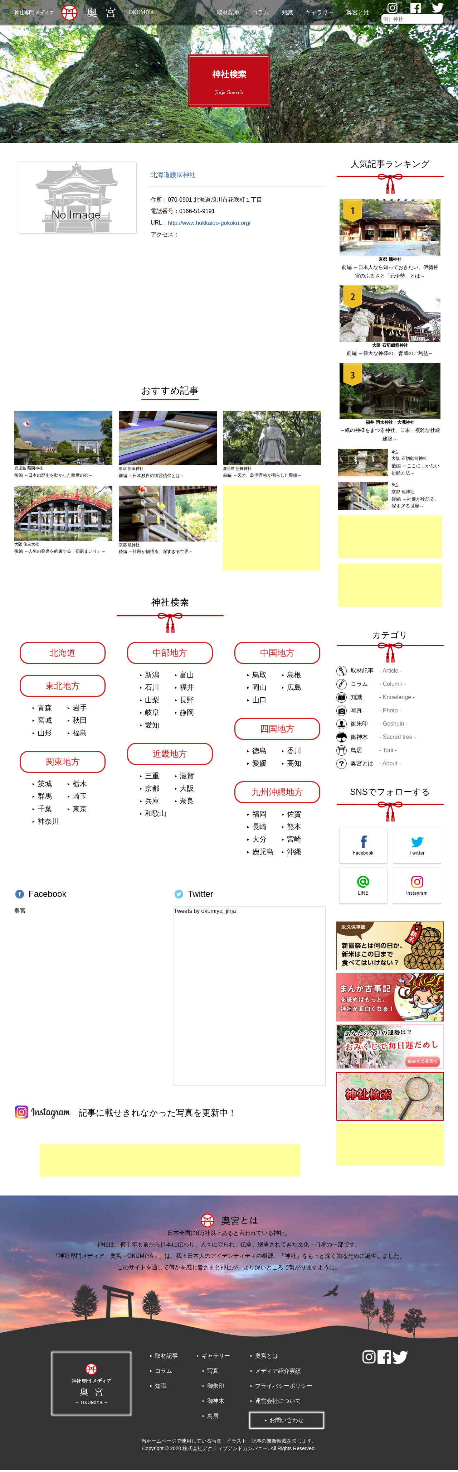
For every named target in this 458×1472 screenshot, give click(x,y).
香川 (294, 753)
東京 (80, 811)
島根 (294, 677)
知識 (287, 12)
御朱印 (215, 1388)
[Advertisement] (390, 536)
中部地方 (170, 655)
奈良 (187, 803)
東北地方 (62, 688)
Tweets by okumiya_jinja (205, 913)
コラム (260, 12)
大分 (259, 841)
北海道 (62, 655)
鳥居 (213, 1418)
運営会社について (278, 1403)
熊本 (294, 829)
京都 (152, 790)
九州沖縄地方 (277, 794)
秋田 (80, 722)
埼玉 (80, 798)
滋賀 (187, 778)
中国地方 (277, 655)
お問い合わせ (286, 1422)
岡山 (259, 689)
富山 (187, 677)
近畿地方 (170, 756)
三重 (152, 778)
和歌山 (155, 815)
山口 (259, 702)
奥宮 (20, 913)
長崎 (259, 829)
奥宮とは (357, 12)
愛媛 (259, 765)
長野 (187, 702)
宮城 (45, 722)
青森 (45, 710)
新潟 (152, 677)
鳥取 (259, 677)
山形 (45, 735)
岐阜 (152, 714)
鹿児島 (263, 854)
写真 (213, 1373)
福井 (187, 689)
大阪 (187, 790)
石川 (152, 689)
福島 (80, 735)
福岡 (259, 816)
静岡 (187, 714)
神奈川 (48, 823)
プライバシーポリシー (283, 1388)
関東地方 (62, 764)
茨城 (45, 786)
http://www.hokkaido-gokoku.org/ (209, 223)
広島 (294, 689)
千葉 (45, 811)
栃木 (80, 786)
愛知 (152, 727)
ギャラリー (319, 12)
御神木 (215, 1403)
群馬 (45, 798)
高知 (294, 765)
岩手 (80, 710)
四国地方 (277, 731)
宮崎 (294, 841)
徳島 (259, 753)
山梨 (152, 702)
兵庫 (152, 803)
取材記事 (228, 12)
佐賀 (294, 816)
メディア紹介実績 (278, 1373)
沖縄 (294, 854)
